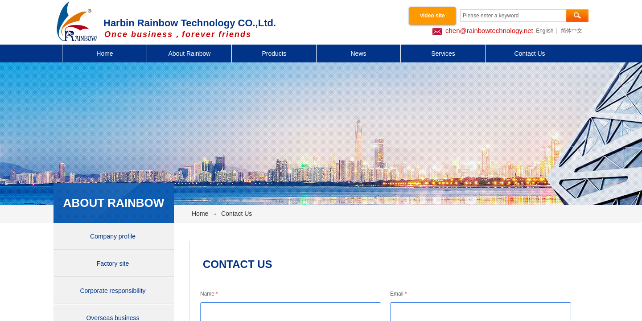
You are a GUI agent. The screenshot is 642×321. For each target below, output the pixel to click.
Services (443, 53)
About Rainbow (190, 53)
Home (104, 53)
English (544, 31)
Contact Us (529, 53)
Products (274, 53)
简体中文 (571, 31)
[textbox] (513, 15)
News (358, 53)
